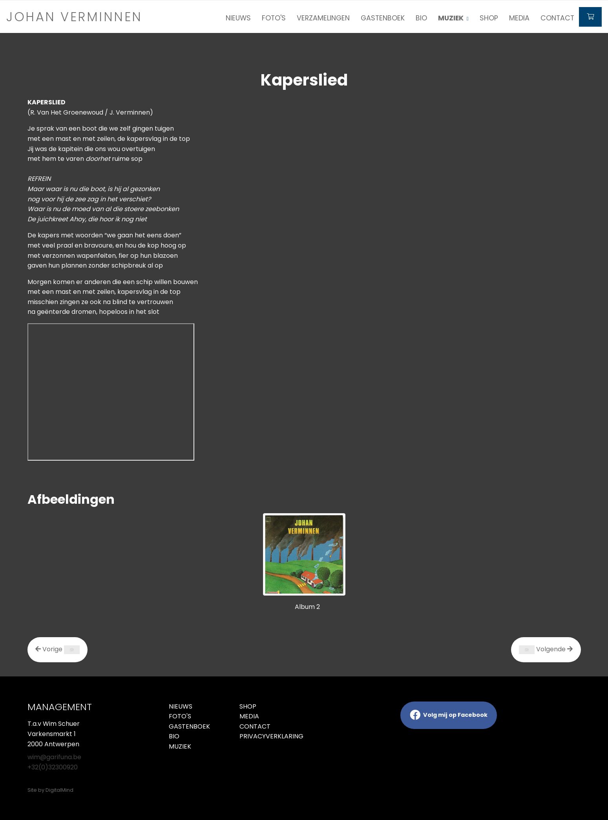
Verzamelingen (323, 18)
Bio (421, 18)
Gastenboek (383, 18)
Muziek (180, 746)
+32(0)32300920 (52, 767)
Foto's (274, 18)
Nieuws (238, 18)
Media (519, 18)
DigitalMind (59, 790)
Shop (489, 18)
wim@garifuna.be (54, 757)
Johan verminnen (74, 17)
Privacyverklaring (268, 736)
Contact (557, 18)
